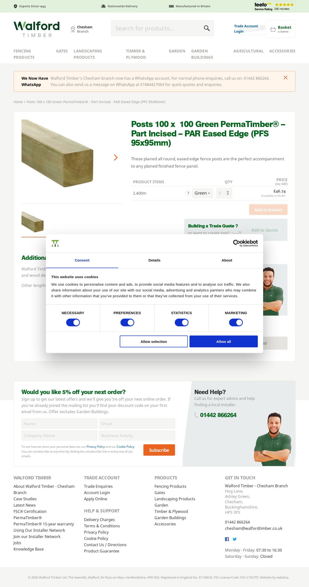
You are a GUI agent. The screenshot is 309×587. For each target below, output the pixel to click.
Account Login (97, 492)
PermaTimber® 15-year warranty (44, 524)
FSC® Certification (30, 511)
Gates (62, 51)
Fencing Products (24, 54)
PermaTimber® (28, 517)
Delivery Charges (99, 519)
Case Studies (25, 499)
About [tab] (227, 260)
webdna (282, 577)
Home (18, 101)
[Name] (59, 424)
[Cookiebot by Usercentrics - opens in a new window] (237, 243)
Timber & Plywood (136, 54)
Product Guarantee (101, 551)
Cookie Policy (125, 447)
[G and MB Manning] (36, 29)
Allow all (223, 341)
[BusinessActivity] (137, 435)
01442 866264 (218, 415)
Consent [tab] (82, 260)
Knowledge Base (29, 549)
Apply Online (95, 499)
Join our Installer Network (37, 536)
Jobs (17, 542)
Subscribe (159, 450)
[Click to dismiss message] (286, 78)
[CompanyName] (59, 435)
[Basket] (280, 29)
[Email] (137, 424)
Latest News (25, 505)
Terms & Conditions (102, 526)
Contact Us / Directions (105, 544)
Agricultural (248, 51)
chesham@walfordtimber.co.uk (253, 528)
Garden (177, 51)
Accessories (282, 51)
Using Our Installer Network (39, 530)
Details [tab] (154, 260)
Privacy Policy (96, 447)
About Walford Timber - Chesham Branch (44, 489)
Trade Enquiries (98, 486)
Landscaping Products (88, 54)
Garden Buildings (202, 54)
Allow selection (153, 341)
